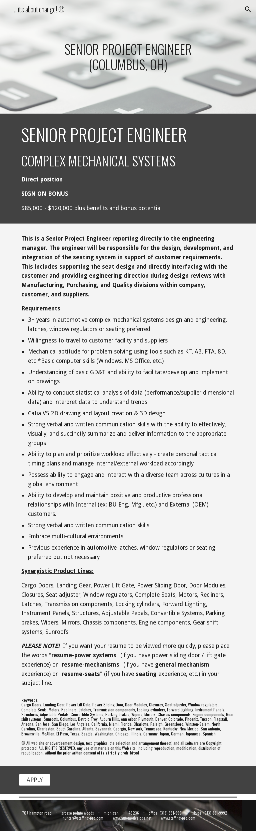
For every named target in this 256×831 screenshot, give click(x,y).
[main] (128, 57)
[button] (248, 9)
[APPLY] (34, 780)
